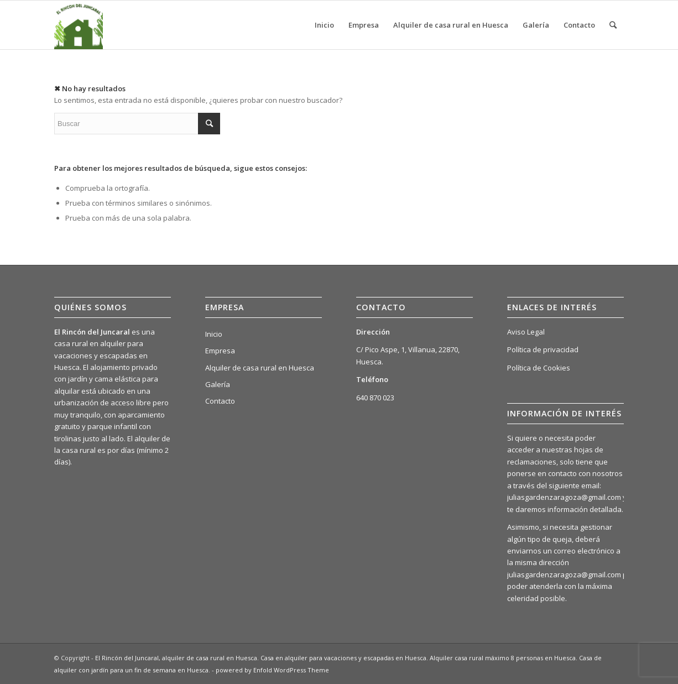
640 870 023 (375, 398)
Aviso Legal (526, 332)
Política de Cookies (538, 368)
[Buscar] (613, 25)
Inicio (213, 334)
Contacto (220, 401)
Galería (217, 384)
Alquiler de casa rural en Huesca (259, 368)
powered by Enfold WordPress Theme (272, 670)
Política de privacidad (542, 349)
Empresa (220, 351)
